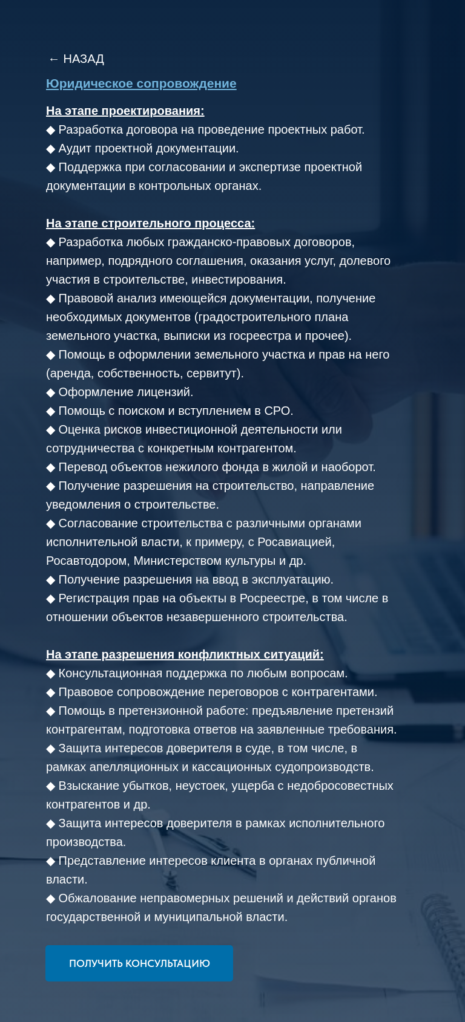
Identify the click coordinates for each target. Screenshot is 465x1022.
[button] (139, 963)
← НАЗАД (76, 58)
